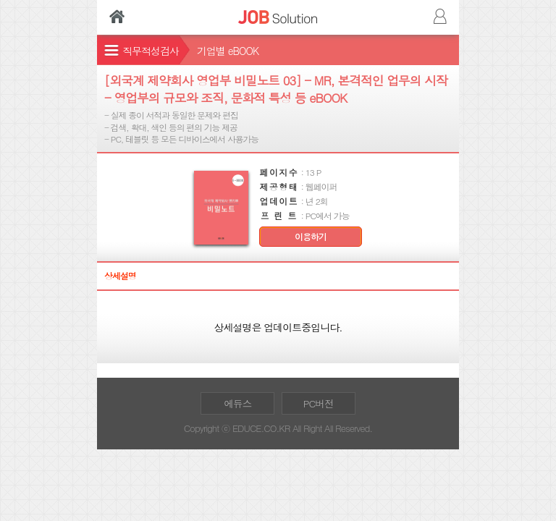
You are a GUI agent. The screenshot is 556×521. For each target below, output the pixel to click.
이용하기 (311, 236)
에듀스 (237, 403)
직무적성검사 (150, 50)
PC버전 (318, 403)
